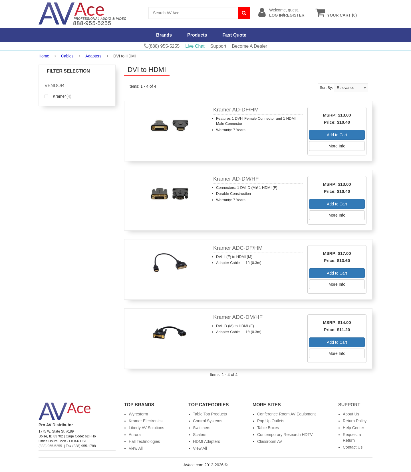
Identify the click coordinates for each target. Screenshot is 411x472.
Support (218, 46)
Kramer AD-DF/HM (236, 110)
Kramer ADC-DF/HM (238, 248)
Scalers (199, 434)
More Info (337, 146)
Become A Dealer (249, 46)
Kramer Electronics (145, 421)
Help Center (353, 427)
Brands (164, 35)
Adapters (93, 56)
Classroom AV (269, 441)
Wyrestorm (138, 414)
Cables (67, 56)
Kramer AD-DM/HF (236, 179)
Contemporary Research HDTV (285, 434)
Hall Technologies (144, 441)
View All (136, 448)
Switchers (201, 427)
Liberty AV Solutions (146, 427)
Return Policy (354, 421)
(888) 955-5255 (50, 446)
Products (197, 35)
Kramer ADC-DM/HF (238, 317)
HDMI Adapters (206, 441)
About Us (351, 414)
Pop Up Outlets (270, 421)
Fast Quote (234, 35)
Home (44, 56)
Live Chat (195, 46)
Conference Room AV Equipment (286, 414)
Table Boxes (268, 427)
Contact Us (352, 447)
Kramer (58, 96)
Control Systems (207, 421)
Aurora (135, 434)
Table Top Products (210, 414)
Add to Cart (337, 135)
